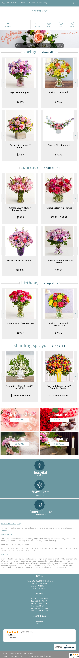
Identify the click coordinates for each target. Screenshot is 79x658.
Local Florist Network (35, 656)
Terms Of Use (8, 656)
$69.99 (20, 332)
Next (75, 83)
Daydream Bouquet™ (20, 92)
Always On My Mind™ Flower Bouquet (20, 209)
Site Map (49, 656)
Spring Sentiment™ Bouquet (20, 146)
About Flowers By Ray (11, 523)
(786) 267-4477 (11, 3)
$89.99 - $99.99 (58, 217)
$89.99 (20, 217)
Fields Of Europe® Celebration (58, 324)
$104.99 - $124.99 (20, 395)
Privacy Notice (20, 656)
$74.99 (58, 101)
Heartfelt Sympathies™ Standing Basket (59, 387)
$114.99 (20, 270)
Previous (3, 83)
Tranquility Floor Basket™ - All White (20, 387)
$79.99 (58, 154)
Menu (8, 26)
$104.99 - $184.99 (58, 395)
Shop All (47, 52)
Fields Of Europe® (58, 92)
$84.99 (20, 101)
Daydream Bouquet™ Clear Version (59, 261)
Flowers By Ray (39, 10)
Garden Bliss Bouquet (59, 145)
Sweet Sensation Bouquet (20, 260)
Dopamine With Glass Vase (20, 323)
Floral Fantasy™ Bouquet (59, 208)
